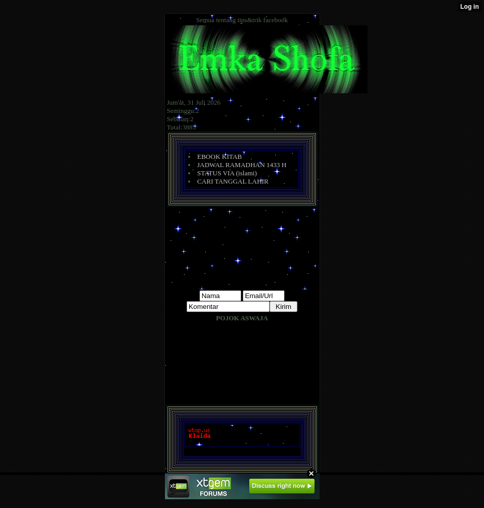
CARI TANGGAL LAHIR (233, 181)
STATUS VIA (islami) (227, 173)
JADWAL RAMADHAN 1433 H (242, 165)
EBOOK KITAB (219, 156)
